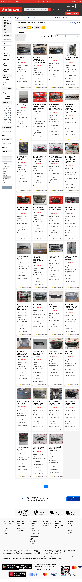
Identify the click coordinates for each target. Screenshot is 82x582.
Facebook (70, 525)
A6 (65, 18)
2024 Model (7, 112)
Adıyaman (7, 179)
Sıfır (6, 82)
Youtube (70, 530)
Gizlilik (6, 528)
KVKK (5, 530)
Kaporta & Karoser (35, 18)
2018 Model (7, 122)
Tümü (7, 85)
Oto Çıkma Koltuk (34, 533)
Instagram (71, 529)
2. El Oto (19, 527)
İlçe (33, 27)
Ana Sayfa (7, 18)
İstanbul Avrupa (7, 168)
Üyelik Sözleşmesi (9, 527)
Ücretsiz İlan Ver (72, 13)
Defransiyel (33, 540)
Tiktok (70, 533)
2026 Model (7, 109)
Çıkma (7, 79)
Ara (6, 187)
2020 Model (7, 119)
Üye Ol (69, 10)
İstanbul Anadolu (7, 170)
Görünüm (43, 36)
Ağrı (7, 182)
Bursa (7, 175)
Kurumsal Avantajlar (6, 1)
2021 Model (7, 117)
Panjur (49, 18)
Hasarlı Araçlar (21, 528)
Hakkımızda (7, 533)
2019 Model (7, 121)
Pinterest (70, 532)
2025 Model (7, 110)
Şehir (18, 27)
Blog (17, 1)
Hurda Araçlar (20, 530)
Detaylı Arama (58, 10)
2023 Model (7, 114)
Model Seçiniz (7, 107)
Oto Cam (32, 535)
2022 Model (7, 116)
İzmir (7, 173)
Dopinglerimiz (59, 525)
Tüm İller (7, 166)
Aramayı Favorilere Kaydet (73, 499)
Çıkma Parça (20, 18)
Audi (57, 18)
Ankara (7, 172)
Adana (7, 177)
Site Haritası (7, 531)
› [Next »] (53, 486)
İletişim (57, 527)
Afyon (7, 180)
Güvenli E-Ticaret (76, 1)
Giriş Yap (70, 6)
